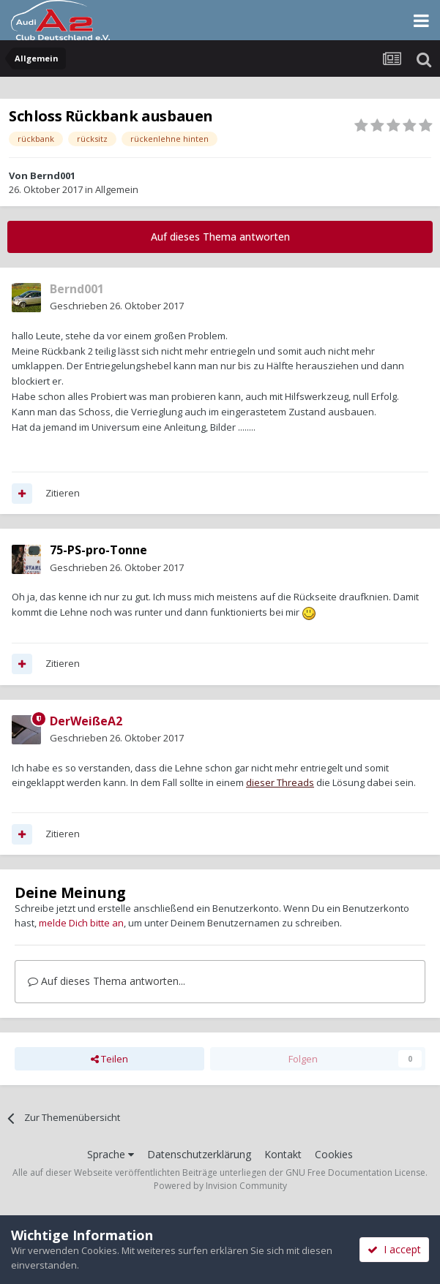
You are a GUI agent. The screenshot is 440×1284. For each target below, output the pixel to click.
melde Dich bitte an (81, 922)
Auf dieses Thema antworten (220, 236)
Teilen (109, 1059)
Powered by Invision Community (220, 1185)
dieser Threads (280, 782)
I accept (394, 1249)
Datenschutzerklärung (199, 1154)
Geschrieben (117, 305)
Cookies (334, 1154)
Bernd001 (52, 175)
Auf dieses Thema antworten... (106, 981)
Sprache (110, 1154)
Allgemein (116, 189)
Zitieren (62, 492)
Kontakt (283, 1154)
